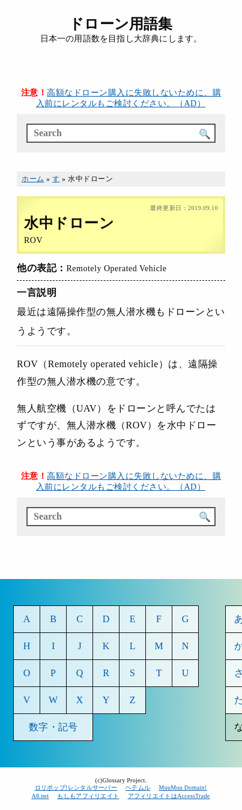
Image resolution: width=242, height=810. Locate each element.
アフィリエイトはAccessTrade (169, 796)
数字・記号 (53, 727)
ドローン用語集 (120, 24)
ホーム (33, 179)
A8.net (40, 796)
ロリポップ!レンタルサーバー (76, 787)
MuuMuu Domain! (183, 787)
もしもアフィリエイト (88, 796)
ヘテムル (138, 787)
